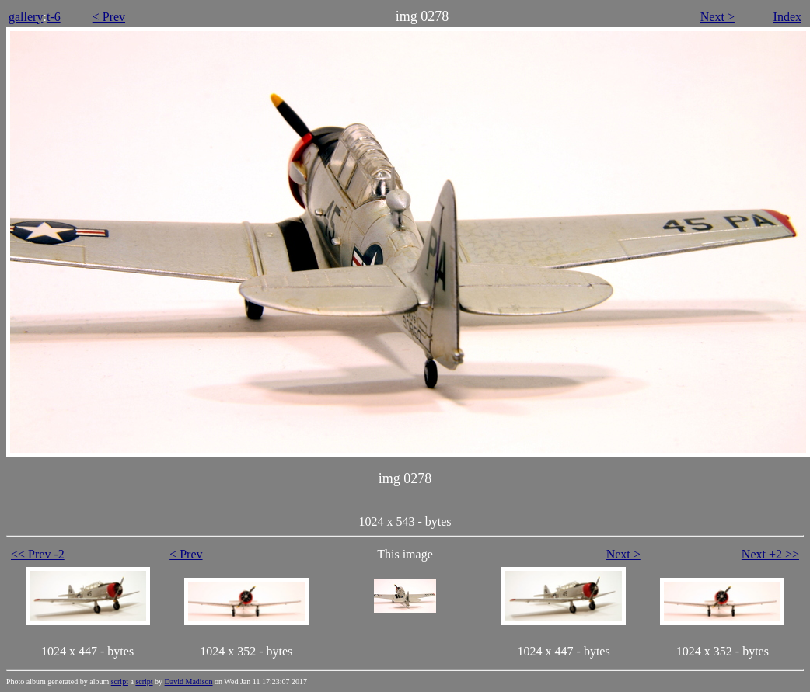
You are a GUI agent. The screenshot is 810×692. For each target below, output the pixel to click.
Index (787, 16)
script (119, 681)
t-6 (54, 16)
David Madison (189, 681)
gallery (26, 16)
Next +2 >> (770, 554)
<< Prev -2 (38, 554)
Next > (717, 16)
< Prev (109, 16)
